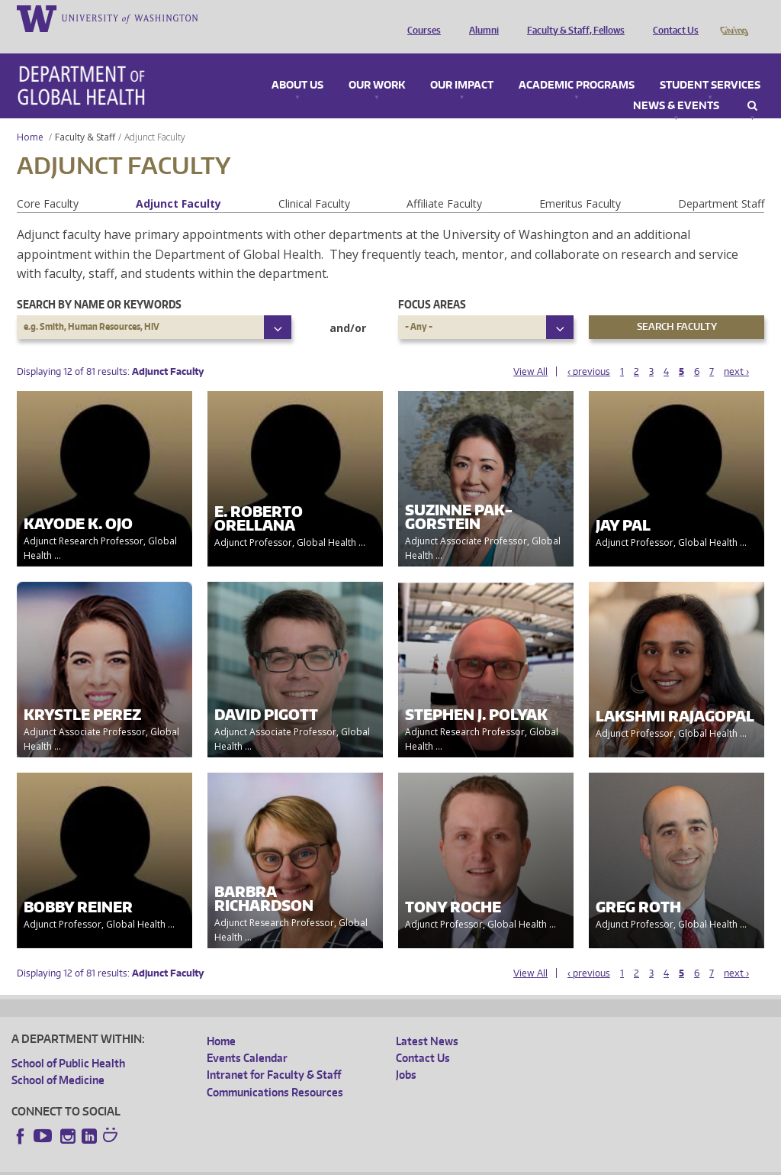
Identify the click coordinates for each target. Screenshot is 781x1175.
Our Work (377, 64)
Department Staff (721, 182)
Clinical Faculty (314, 182)
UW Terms (275, 1162)
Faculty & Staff (85, 115)
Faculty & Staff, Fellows (572, 17)
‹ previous (588, 350)
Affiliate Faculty (444, 182)
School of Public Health (68, 1041)
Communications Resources (275, 1070)
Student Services (710, 64)
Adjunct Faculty (178, 182)
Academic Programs (577, 64)
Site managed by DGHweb (366, 1162)
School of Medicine (57, 1058)
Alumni (480, 17)
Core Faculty (48, 182)
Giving (733, 17)
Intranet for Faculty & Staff (274, 1053)
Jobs (406, 1053)
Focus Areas (432, 282)
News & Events (676, 84)
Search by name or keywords (99, 282)
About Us (297, 64)
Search (752, 84)
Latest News (427, 1019)
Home (30, 115)
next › (736, 350)
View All (530, 350)
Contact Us (672, 17)
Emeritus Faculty (580, 182)
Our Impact (461, 64)
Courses (420, 17)
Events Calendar (247, 1036)
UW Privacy (213, 1162)
